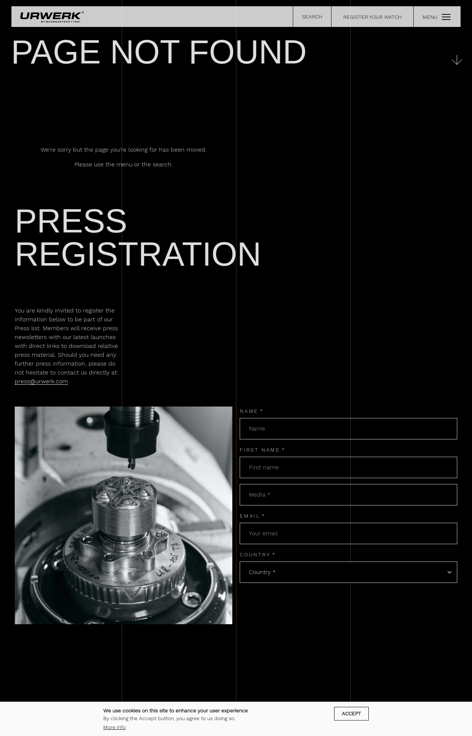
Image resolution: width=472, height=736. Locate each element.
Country (255, 554)
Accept (351, 713)
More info (114, 727)
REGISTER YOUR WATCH (372, 17)
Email (250, 516)
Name (249, 411)
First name (260, 450)
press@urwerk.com (41, 381)
